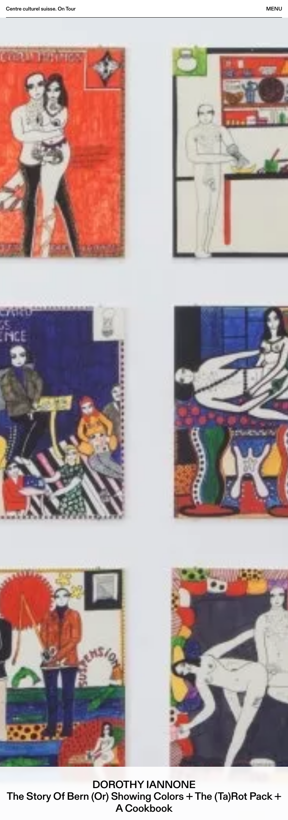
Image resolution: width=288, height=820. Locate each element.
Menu (274, 8)
